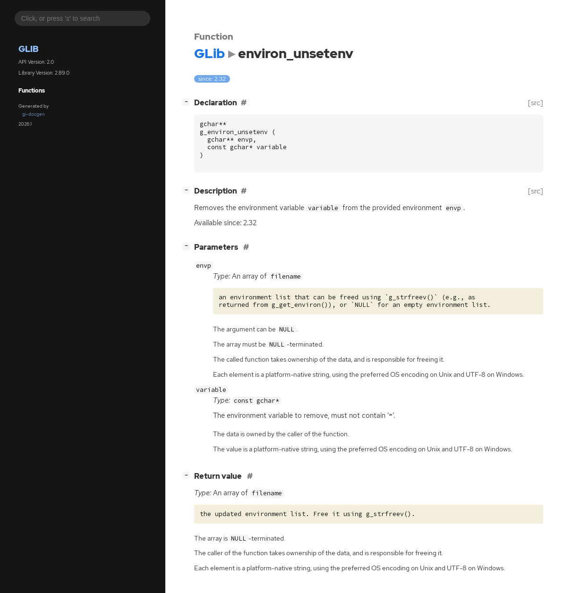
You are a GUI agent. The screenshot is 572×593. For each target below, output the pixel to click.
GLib (28, 49)
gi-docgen (33, 114)
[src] (535, 103)
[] (188, 102)
